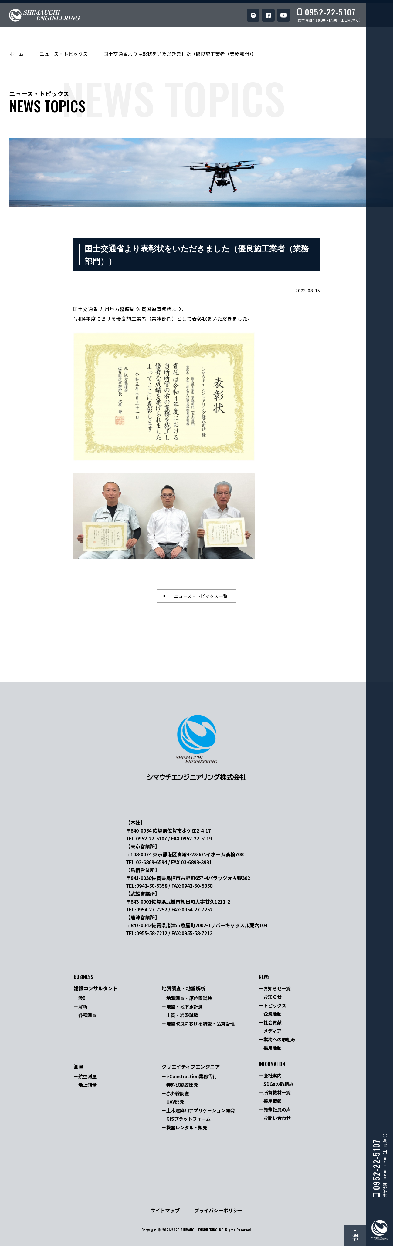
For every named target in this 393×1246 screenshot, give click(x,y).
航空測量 (87, 1076)
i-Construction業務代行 (191, 1076)
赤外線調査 (177, 1093)
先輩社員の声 (277, 1109)
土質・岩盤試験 (182, 1015)
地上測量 (87, 1085)
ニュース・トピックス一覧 (198, 596)
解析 (82, 1006)
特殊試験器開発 (182, 1085)
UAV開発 (175, 1102)
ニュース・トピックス (63, 53)
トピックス (274, 1005)
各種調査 (87, 1015)
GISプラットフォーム (188, 1119)
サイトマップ (165, 1210)
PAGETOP (355, 1237)
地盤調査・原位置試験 (189, 998)
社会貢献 (272, 1022)
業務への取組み (279, 1039)
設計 (82, 998)
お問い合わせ (277, 1118)
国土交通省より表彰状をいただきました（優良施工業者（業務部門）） (179, 53)
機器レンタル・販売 (186, 1127)
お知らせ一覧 (277, 988)
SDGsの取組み (278, 1084)
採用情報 (272, 1101)
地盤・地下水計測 (184, 1006)
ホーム (16, 53)
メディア (272, 1031)
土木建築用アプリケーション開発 (200, 1110)
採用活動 (272, 1048)
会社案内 (272, 1075)
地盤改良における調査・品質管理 (200, 1023)
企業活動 (272, 1014)
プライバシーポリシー (218, 1210)
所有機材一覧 (277, 1092)
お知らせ (272, 997)
